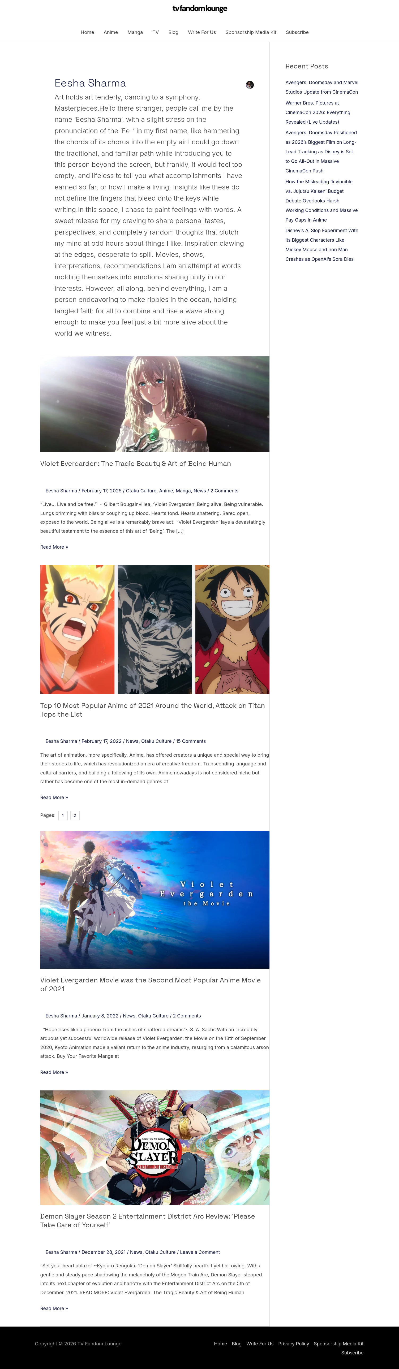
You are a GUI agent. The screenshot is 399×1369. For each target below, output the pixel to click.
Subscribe (297, 33)
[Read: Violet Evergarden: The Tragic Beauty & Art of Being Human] (154, 405)
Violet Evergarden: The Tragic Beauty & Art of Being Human (133, 464)
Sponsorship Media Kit (251, 33)
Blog (173, 33)
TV (155, 33)
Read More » (54, 547)
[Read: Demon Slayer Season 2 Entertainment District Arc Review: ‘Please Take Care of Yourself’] (154, 1147)
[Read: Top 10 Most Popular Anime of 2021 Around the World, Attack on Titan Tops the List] (154, 629)
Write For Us (202, 33)
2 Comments (227, 491)
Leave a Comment (202, 1251)
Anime (111, 33)
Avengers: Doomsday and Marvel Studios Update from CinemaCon (317, 93)
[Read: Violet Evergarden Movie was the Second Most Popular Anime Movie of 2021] (154, 899)
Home (87, 33)
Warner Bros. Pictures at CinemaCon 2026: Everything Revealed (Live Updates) (319, 122)
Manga (135, 33)
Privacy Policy (292, 1343)
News (202, 491)
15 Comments (193, 741)
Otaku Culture (142, 491)
